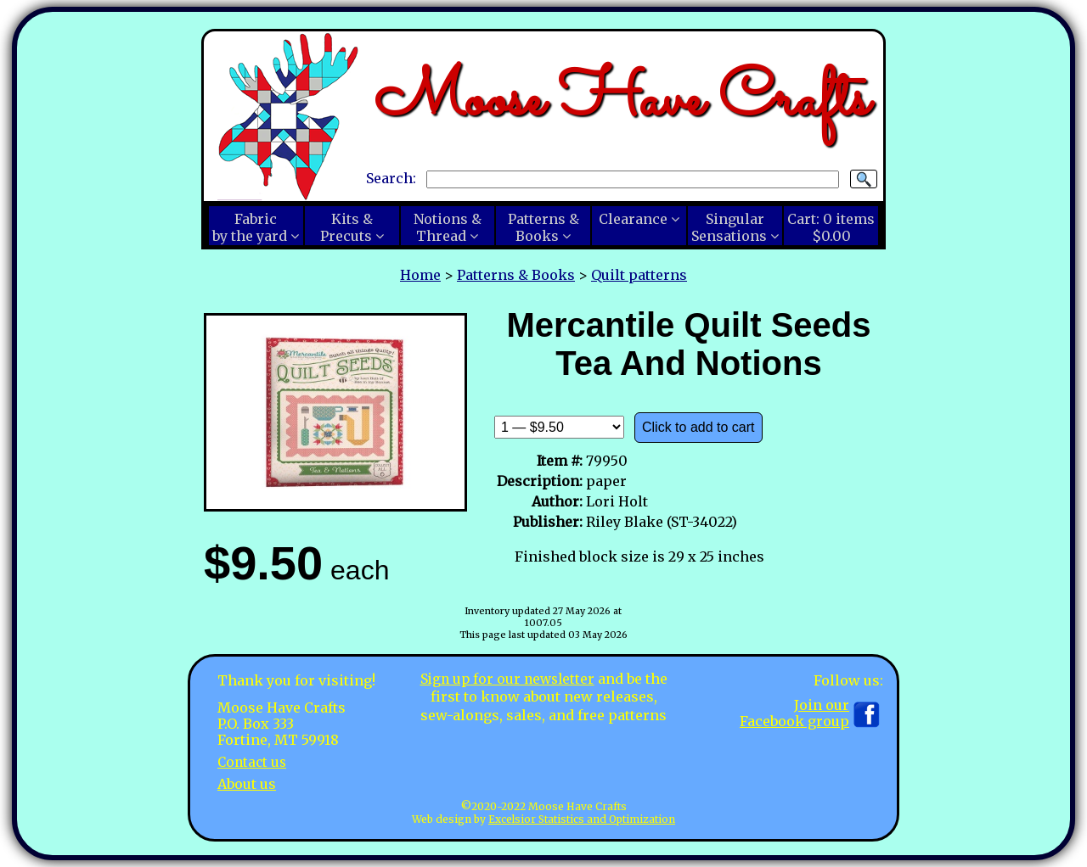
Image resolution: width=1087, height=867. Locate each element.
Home (420, 274)
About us (246, 783)
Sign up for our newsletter (507, 678)
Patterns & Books (516, 274)
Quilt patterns (639, 274)
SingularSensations (729, 227)
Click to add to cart (698, 427)
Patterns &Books (543, 227)
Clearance (633, 218)
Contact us (253, 761)
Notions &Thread (448, 227)
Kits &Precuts (346, 227)
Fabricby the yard (249, 227)
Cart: (831, 227)
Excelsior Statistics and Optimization (581, 819)
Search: (391, 178)
